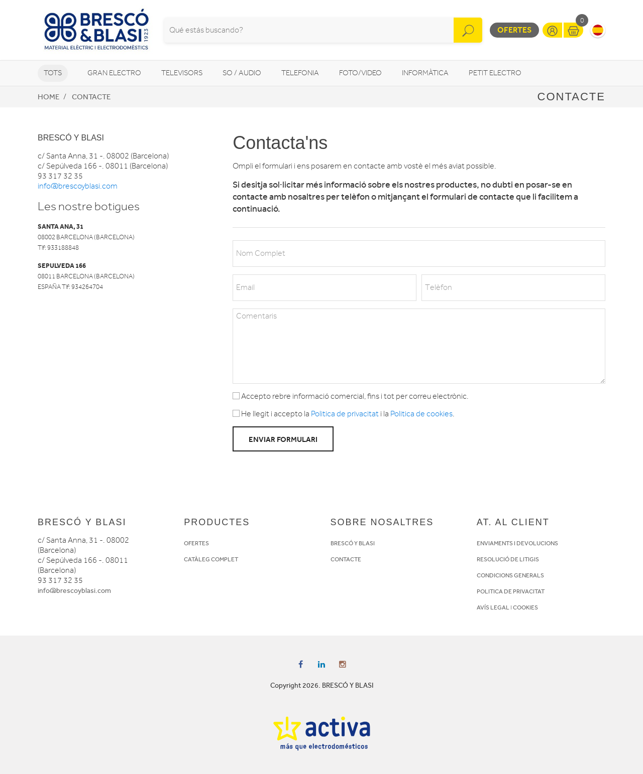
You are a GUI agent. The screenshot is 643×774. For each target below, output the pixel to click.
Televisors (181, 73)
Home (48, 96)
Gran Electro (114, 73)
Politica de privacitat (345, 413)
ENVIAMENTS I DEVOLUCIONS (517, 543)
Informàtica (425, 73)
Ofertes (514, 30)
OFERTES (196, 543)
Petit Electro (495, 73)
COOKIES (525, 607)
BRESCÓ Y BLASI (353, 543)
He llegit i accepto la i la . (344, 413)
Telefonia (300, 73)
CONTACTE (346, 559)
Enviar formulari (283, 439)
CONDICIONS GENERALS (510, 575)
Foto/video (360, 73)
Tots (53, 73)
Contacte (91, 96)
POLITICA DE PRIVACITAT (511, 591)
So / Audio (242, 73)
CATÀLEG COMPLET (211, 559)
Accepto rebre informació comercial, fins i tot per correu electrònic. (351, 396)
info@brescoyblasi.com (78, 186)
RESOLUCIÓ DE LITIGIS (508, 559)
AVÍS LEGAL (493, 607)
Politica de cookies (421, 413)
